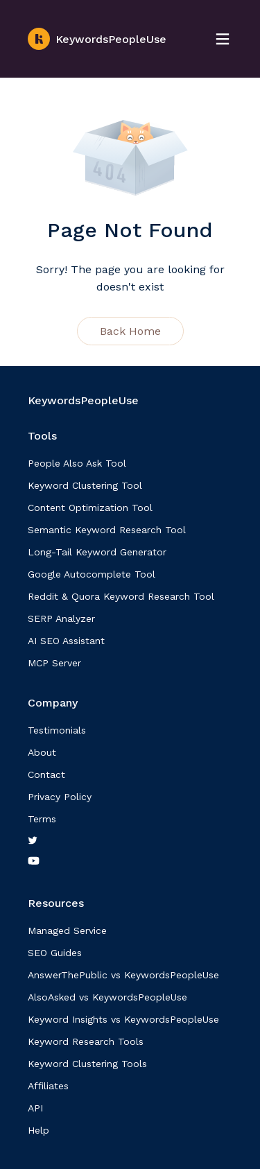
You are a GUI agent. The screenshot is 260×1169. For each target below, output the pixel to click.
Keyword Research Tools (86, 1041)
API (35, 1108)
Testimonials (57, 730)
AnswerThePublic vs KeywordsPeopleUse (123, 974)
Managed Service (67, 930)
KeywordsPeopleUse (97, 39)
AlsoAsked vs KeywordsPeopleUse (107, 997)
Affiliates (48, 1085)
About (42, 752)
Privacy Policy (60, 796)
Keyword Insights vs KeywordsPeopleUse (123, 1019)
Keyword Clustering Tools (87, 1063)
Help (38, 1130)
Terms (42, 818)
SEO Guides (55, 952)
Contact (46, 774)
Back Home (130, 331)
